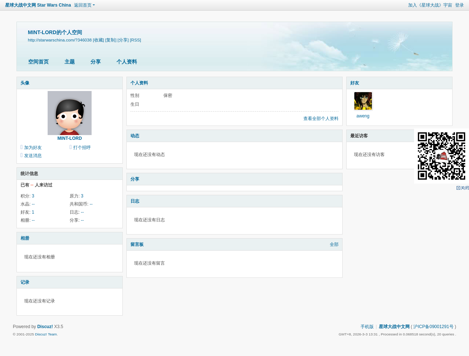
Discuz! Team (46, 334)
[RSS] (135, 39)
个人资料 (127, 62)
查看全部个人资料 (321, 118)
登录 (459, 5)
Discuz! (45, 326)
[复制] (110, 39)
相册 (25, 238)
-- (33, 204)
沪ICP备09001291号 (433, 326)
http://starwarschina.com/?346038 (60, 39)
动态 (134, 135)
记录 (25, 282)
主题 (69, 62)
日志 (134, 201)
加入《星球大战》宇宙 (430, 5)
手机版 (367, 326)
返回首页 (83, 5)
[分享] (123, 39)
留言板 (137, 244)
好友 (354, 83)
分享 (96, 62)
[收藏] (98, 39)
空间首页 (38, 62)
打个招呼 (82, 147)
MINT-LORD (70, 138)
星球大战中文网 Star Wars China (38, 5)
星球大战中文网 (394, 326)
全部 (334, 244)
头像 (25, 83)
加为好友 (33, 147)
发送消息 (33, 155)
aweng (363, 116)
